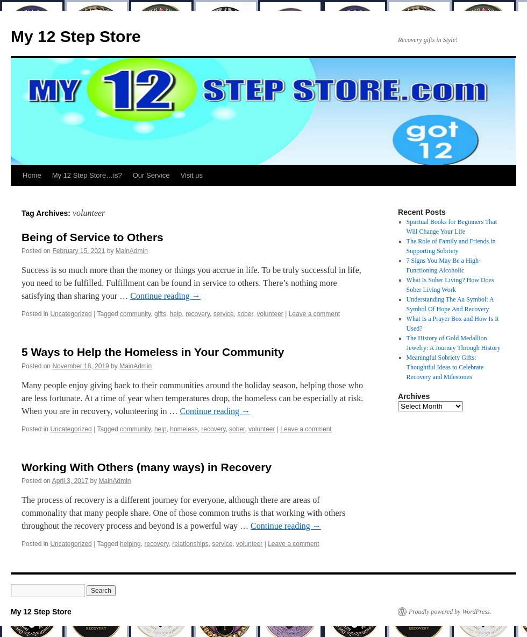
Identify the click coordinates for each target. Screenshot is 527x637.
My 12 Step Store (76, 36)
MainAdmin (132, 251)
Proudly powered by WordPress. (450, 611)
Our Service (151, 175)
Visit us (191, 175)
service (223, 314)
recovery (198, 314)
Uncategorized (70, 314)
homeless (183, 429)
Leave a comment (314, 314)
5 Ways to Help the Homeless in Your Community (153, 352)
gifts (160, 314)
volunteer (270, 314)
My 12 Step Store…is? (87, 175)
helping (130, 544)
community (135, 314)
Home (32, 175)
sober (245, 314)
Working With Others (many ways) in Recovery (147, 467)
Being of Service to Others (92, 237)
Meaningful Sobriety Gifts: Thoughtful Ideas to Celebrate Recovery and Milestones (445, 367)
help (176, 314)
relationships (190, 544)
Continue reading (165, 295)
